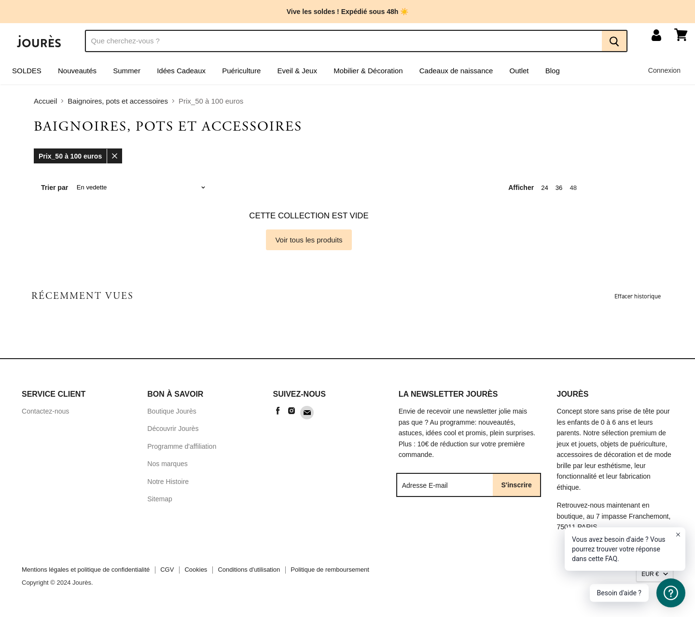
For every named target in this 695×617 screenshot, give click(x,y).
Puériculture (241, 73)
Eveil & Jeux (297, 73)
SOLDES (27, 73)
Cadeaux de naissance (456, 73)
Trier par (54, 190)
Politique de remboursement (330, 572)
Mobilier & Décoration (368, 73)
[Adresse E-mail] (445, 488)
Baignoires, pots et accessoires (118, 104)
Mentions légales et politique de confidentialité (86, 572)
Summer (126, 73)
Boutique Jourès (171, 414)
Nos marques (167, 467)
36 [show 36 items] (559, 190)
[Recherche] (343, 44)
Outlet (519, 73)
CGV (167, 572)
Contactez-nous (45, 414)
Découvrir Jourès (172, 432)
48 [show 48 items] (573, 190)
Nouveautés (77, 73)
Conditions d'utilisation (249, 572)
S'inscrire (516, 488)
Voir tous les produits (308, 243)
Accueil (45, 104)
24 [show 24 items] (544, 190)
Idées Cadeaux (181, 73)
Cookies (195, 572)
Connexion (664, 73)
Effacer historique (637, 299)
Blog (552, 73)
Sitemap (159, 502)
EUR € (650, 577)
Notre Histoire (168, 485)
